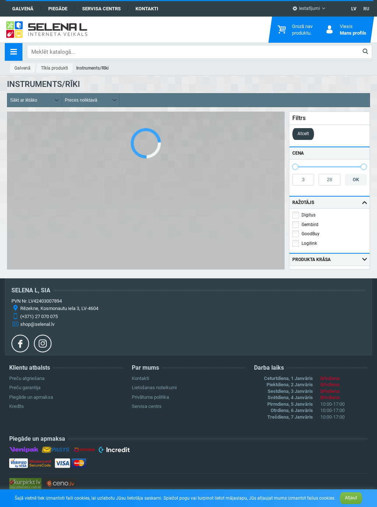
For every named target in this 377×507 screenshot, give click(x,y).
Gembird (310, 224)
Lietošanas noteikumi (154, 387)
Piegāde (57, 8)
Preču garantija (24, 387)
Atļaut (351, 497)
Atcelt (303, 133)
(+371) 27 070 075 (39, 316)
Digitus (309, 215)
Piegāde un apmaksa (31, 397)
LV (353, 8)
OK (356, 179)
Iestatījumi (306, 8)
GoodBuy (311, 233)
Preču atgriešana (27, 378)
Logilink (309, 243)
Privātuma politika (150, 397)
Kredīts (16, 406)
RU (366, 8)
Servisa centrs (101, 8)
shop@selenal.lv (37, 324)
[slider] (295, 166)
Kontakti (146, 8)
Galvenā (23, 8)
